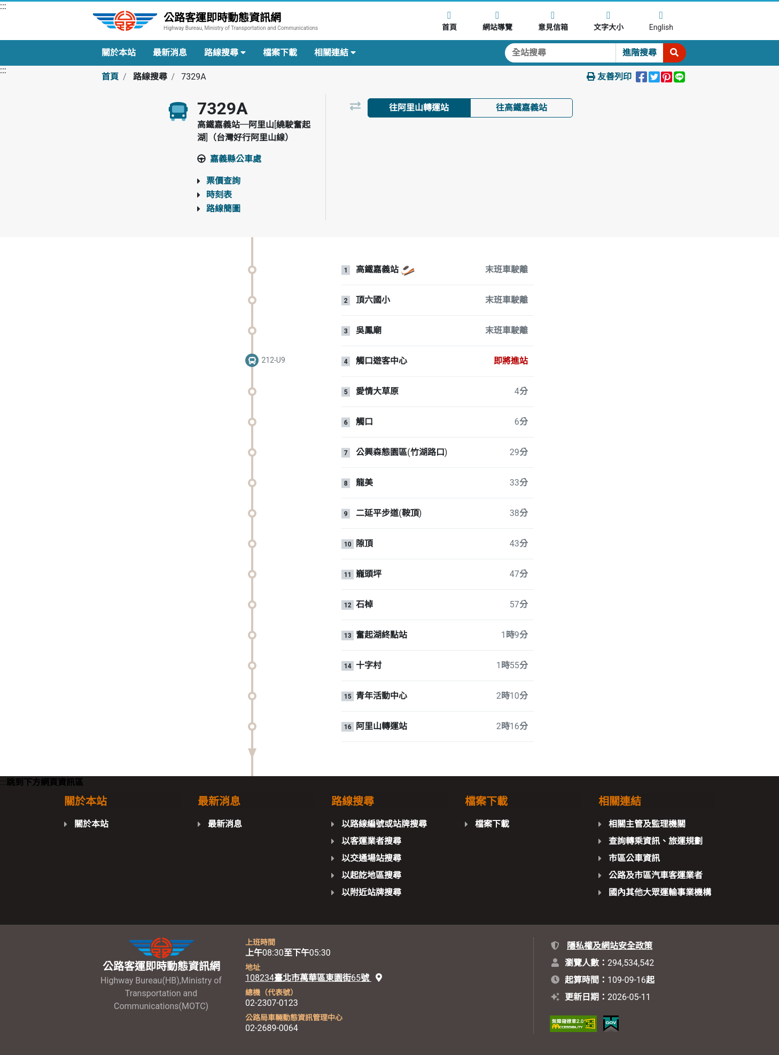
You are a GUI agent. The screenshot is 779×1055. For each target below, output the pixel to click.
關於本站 (119, 53)
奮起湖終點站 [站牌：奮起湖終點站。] (381, 635)
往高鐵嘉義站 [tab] (521, 108)
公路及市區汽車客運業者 (656, 875)
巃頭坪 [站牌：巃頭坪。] (368, 574)
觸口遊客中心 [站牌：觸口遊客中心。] (381, 361)
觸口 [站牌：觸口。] (364, 422)
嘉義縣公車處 (235, 159)
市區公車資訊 (634, 858)
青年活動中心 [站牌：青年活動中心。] (381, 696)
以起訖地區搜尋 (371, 875)
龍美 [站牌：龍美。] (364, 483)
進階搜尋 (639, 53)
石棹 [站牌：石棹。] (364, 604)
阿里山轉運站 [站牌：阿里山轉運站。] (381, 726)
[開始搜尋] (674, 52)
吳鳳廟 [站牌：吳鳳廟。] (368, 330)
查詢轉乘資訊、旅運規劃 (656, 841)
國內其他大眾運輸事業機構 (660, 892)
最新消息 (170, 53)
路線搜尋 (225, 53)
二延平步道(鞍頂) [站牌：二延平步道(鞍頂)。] (389, 513)
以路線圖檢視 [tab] (419, 135)
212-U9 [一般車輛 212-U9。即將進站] (273, 360)
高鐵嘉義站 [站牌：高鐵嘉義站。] (377, 269)
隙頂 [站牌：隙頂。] (364, 543)
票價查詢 (223, 181)
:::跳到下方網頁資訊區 (41, 782)
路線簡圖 (223, 209)
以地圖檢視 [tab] (521, 135)
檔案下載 (280, 53)
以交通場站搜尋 (371, 858)
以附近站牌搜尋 (371, 892)
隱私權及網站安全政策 (609, 946)
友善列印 (609, 77)
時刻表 (219, 195)
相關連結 (335, 53)
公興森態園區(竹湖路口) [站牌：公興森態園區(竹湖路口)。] (401, 452)
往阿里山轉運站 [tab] (419, 108)
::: (3, 6)
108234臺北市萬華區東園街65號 (313, 978)
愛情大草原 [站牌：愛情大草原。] (377, 391)
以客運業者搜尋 (371, 841)
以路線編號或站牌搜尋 (384, 824)
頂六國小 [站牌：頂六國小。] (373, 300)
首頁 (110, 77)
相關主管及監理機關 (647, 824)
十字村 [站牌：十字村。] (368, 665)
